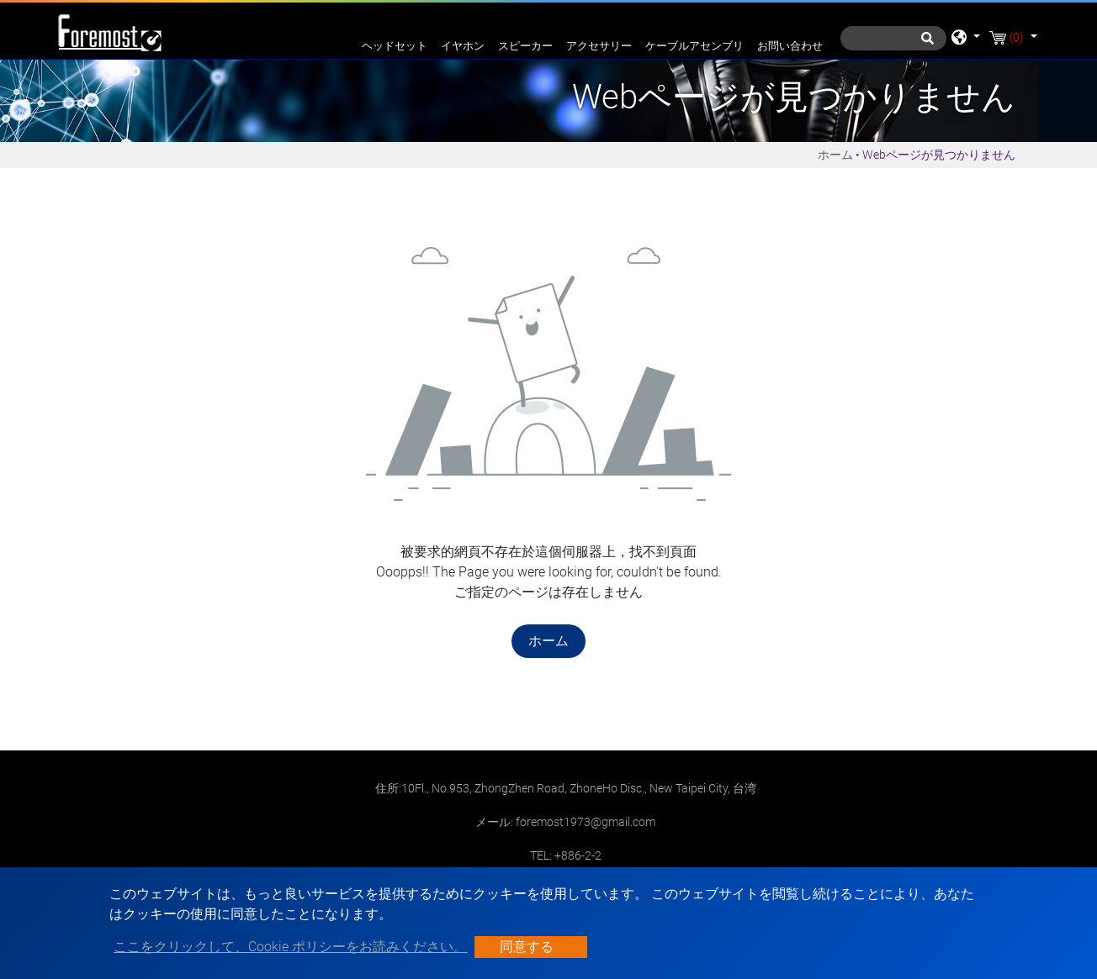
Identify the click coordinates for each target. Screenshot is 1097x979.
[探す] (893, 38)
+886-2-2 (577, 855)
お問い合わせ (790, 45)
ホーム (835, 154)
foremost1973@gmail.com (585, 822)
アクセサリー (599, 45)
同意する (527, 947)
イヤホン (463, 45)
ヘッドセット (394, 45)
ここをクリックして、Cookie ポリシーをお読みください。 (290, 947)
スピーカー (525, 45)
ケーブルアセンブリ (694, 45)
